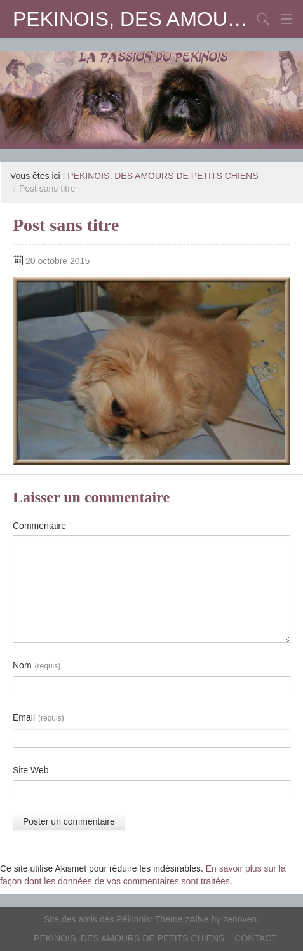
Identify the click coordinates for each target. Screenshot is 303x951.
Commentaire (39, 526)
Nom (36, 665)
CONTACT (255, 938)
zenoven (240, 919)
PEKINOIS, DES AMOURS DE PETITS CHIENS (132, 19)
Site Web (31, 770)
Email (38, 718)
